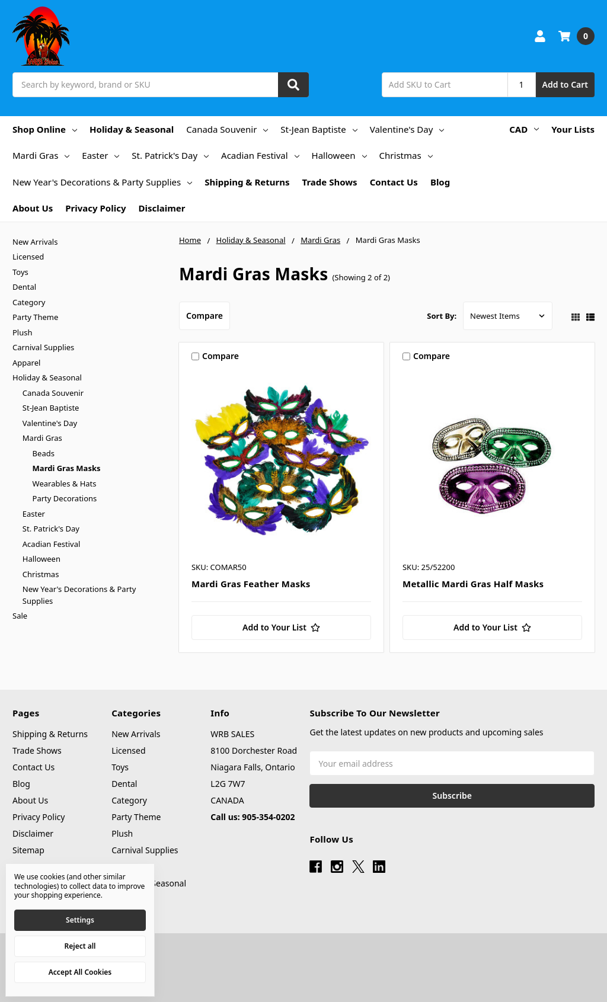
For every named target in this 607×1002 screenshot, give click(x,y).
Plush (22, 332)
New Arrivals (34, 241)
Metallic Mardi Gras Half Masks (473, 584)
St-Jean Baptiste (318, 129)
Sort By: (441, 315)
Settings (80, 920)
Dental (24, 286)
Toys (20, 272)
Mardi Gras (40, 155)
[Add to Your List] (281, 627)
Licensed (28, 256)
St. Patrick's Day (170, 155)
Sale (19, 615)
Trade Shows (329, 182)
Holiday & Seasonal (132, 129)
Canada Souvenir (227, 129)
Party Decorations (65, 498)
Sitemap (28, 850)
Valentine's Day (407, 129)
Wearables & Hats (65, 483)
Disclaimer (161, 208)
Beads (44, 453)
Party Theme (35, 317)
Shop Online (44, 129)
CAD (524, 129)
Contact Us (394, 182)
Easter (100, 155)
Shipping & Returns (247, 182)
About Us (32, 208)
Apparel (26, 362)
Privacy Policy (95, 208)
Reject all (80, 946)
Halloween (339, 155)
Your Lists (573, 129)
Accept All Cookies (80, 972)
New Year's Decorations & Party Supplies (102, 182)
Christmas (406, 155)
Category (28, 302)
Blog (440, 182)
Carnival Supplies (43, 347)
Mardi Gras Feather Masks (251, 584)
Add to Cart (565, 84)
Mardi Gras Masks (67, 468)
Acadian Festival (260, 155)
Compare (204, 315)
